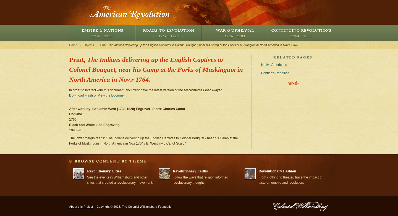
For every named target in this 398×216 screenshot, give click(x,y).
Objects (88, 45)
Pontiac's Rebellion (275, 73)
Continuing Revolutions (301, 33)
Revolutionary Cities (104, 171)
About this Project (81, 206)
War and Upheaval (235, 33)
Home (73, 45)
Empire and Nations (102, 33)
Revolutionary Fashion (277, 171)
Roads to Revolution (168, 33)
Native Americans (274, 65)
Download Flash (81, 95)
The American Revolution (130, 12)
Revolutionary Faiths (190, 171)
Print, (199, 45)
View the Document (112, 95)
